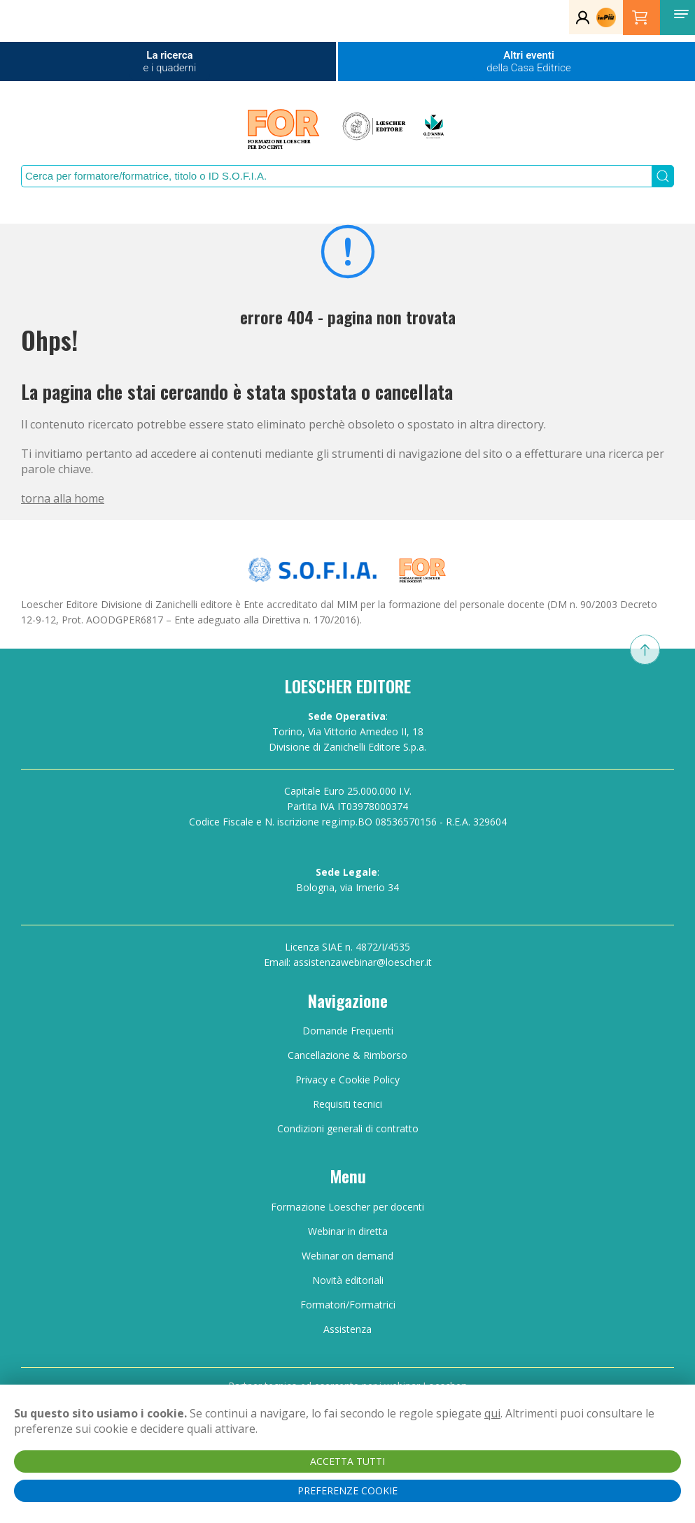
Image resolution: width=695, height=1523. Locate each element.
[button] (681, 14)
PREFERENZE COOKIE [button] (347, 1490)
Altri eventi (528, 61)
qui (492, 1413)
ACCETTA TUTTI (347, 1461)
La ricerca (170, 61)
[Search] (336, 176)
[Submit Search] (663, 176)
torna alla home (62, 498)
